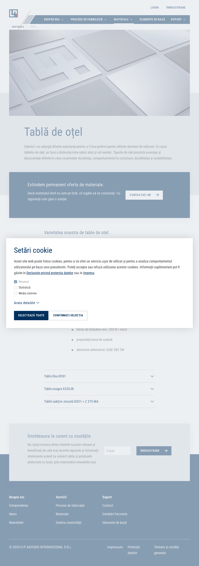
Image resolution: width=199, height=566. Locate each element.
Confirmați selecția (68, 315)
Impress (88, 273)
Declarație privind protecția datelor (49, 273)
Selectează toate (31, 315)
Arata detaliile (24, 303)
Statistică (25, 287)
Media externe (28, 293)
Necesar (24, 281)
